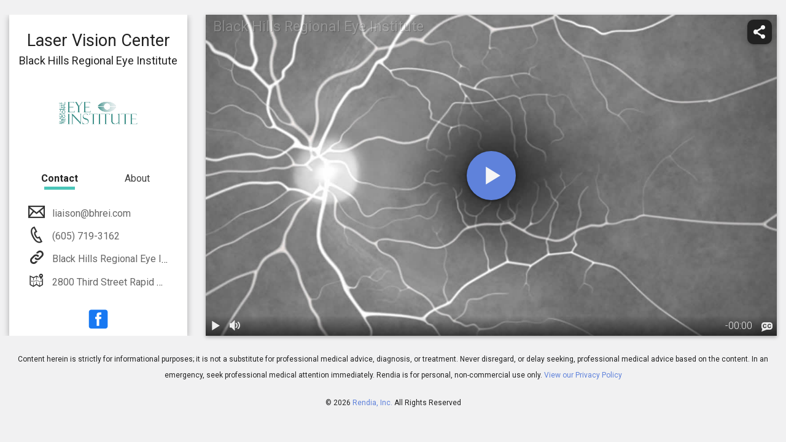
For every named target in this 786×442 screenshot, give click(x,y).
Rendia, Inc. (372, 402)
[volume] (235, 326)
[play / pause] (215, 326)
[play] (491, 175)
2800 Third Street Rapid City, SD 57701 (135, 282)
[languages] (767, 327)
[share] (759, 32)
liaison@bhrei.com (90, 213)
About (137, 178)
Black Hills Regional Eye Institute (122, 259)
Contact (59, 178)
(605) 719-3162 (85, 236)
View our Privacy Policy (583, 375)
